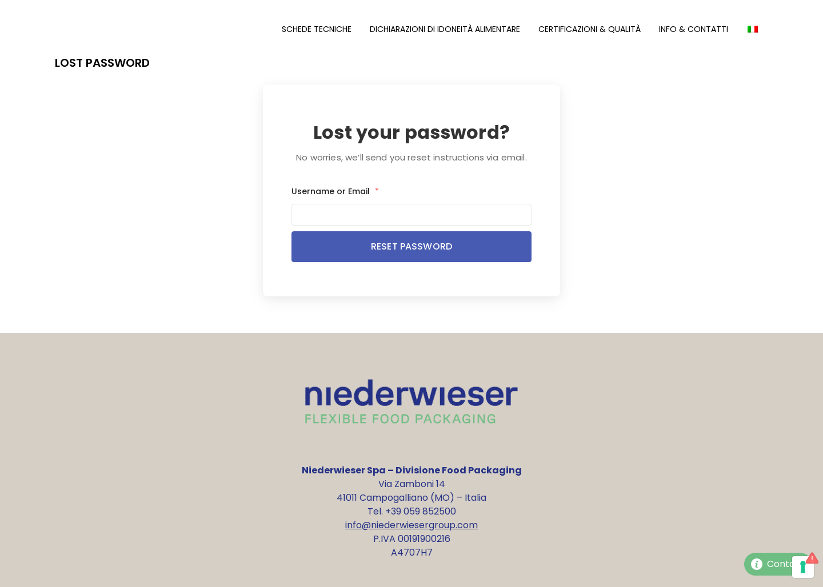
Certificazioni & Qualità (589, 29)
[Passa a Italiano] (753, 29)
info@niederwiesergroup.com (411, 525)
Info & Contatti (693, 29)
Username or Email (335, 191)
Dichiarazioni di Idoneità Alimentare (445, 29)
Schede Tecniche (316, 29)
